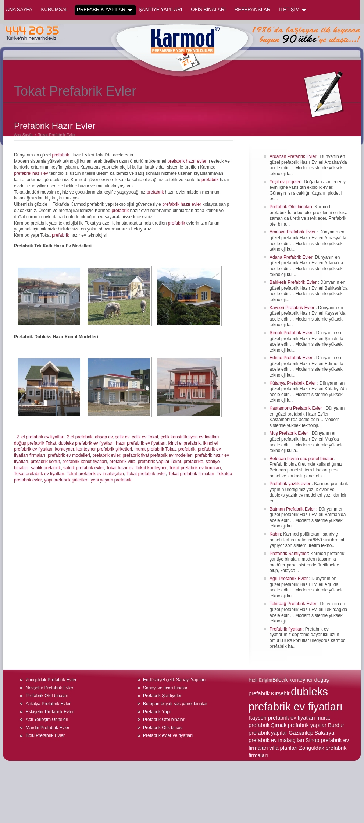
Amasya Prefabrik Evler (293, 231)
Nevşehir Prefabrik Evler (49, 687)
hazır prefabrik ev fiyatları (140, 443)
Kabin (275, 534)
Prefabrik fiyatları (286, 629)
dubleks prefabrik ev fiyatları (85, 443)
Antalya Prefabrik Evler (48, 703)
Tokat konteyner (151, 467)
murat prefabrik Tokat (155, 449)
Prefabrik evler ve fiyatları (168, 735)
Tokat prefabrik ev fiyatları (39, 473)
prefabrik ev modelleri (69, 455)
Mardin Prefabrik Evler (47, 727)
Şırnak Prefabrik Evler (292, 332)
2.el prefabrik (79, 436)
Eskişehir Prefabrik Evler (50, 711)
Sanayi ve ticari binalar (165, 687)
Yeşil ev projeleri (285, 181)
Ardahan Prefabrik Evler (294, 156)
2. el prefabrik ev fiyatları (41, 436)
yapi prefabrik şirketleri (66, 480)
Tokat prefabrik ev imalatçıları (95, 473)
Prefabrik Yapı (157, 711)
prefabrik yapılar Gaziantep (281, 733)
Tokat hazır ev (119, 467)
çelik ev (122, 436)
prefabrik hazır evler (187, 161)
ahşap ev (104, 436)
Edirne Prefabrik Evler (292, 357)
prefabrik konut (45, 461)
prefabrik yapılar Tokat (159, 461)
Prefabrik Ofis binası (163, 727)
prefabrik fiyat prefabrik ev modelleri (157, 455)
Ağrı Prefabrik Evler (289, 578)
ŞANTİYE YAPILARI (160, 9)
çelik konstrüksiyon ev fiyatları (190, 436)
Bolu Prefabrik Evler (45, 735)
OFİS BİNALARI (208, 9)
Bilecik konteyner (292, 680)
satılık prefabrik (46, 467)
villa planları (283, 748)
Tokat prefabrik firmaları (191, 473)
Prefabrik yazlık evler (291, 483)
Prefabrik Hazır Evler (54, 126)
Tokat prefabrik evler (146, 473)
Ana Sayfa (19, 9)
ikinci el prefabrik (184, 443)
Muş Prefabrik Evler (289, 433)
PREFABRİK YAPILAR (104, 10)
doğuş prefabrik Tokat (35, 443)
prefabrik (60, 155)
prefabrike (193, 461)
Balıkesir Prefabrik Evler (294, 282)
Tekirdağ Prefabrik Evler (294, 603)
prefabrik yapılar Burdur (316, 725)
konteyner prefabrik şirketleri (104, 449)
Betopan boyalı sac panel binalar (301, 458)
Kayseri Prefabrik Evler (292, 307)
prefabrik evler (106, 455)
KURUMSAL (54, 9)
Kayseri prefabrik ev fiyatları (282, 718)
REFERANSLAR (252, 9)
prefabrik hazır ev (31, 173)
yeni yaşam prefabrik (111, 480)
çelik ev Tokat (145, 436)
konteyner (64, 449)
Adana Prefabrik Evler (291, 257)
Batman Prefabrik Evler (293, 509)
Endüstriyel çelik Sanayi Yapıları (174, 679)
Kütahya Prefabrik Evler (293, 383)
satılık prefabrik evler (83, 467)
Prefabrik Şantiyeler (289, 553)
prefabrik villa (122, 461)
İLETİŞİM (292, 10)
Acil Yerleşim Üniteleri (47, 719)
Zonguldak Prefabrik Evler (51, 679)
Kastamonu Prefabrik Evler (296, 408)
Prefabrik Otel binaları (291, 206)
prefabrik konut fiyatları (84, 461)
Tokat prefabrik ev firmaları (195, 467)
